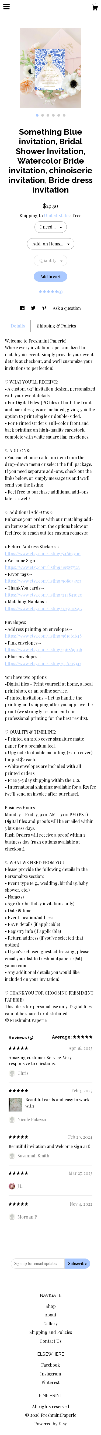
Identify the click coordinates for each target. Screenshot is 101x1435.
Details (18, 326)
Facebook (50, 1365)
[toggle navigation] (6, 6)
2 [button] (42, 115)
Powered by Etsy (50, 1423)
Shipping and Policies (50, 1332)
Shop (51, 1306)
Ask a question (67, 308)
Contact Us (50, 1341)
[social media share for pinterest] (44, 308)
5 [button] (58, 115)
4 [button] (53, 115)
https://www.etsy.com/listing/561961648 (43, 636)
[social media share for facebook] (23, 308)
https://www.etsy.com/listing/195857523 (42, 567)
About (50, 1315)
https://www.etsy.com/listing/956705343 (43, 663)
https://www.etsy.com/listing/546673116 (43, 553)
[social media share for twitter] (34, 308)
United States (57, 215)
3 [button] (48, 115)
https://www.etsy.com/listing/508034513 (43, 581)
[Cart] (95, 8)
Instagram (50, 1374)
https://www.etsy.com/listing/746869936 (43, 649)
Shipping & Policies (56, 326)
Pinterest (50, 1382)
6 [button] (64, 115)
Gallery (50, 1323)
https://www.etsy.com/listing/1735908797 (43, 608)
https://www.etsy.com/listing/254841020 (43, 595)
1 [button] (37, 115)
